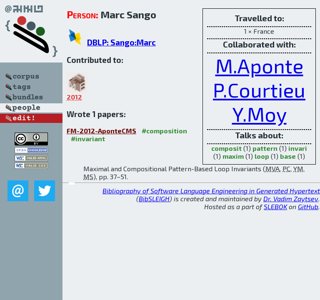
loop (262, 156)
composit (226, 148)
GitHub (308, 206)
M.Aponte (259, 65)
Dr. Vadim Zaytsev (290, 198)
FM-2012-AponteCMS (101, 131)
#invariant (88, 138)
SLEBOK (275, 206)
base (288, 156)
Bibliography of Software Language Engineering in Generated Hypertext (211, 191)
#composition (164, 131)
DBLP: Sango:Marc (121, 42)
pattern (265, 148)
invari (297, 148)
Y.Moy (259, 114)
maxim (233, 156)
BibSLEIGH (154, 198)
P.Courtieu (259, 90)
